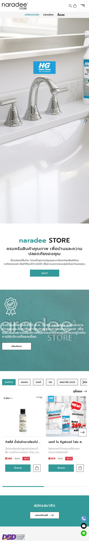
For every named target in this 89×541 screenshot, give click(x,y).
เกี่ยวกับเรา (16, 346)
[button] (85, 120)
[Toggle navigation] (82, 5)
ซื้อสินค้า (18, 467)
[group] (9, 382)
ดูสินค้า (44, 273)
